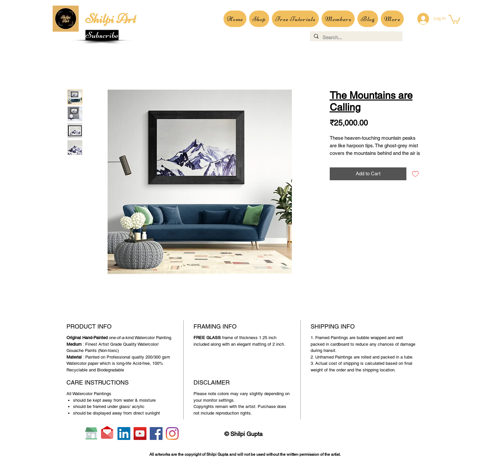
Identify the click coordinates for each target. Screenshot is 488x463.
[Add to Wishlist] (415, 173)
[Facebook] (156, 433)
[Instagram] (172, 433)
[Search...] (355, 37)
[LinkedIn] (123, 433)
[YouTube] (140, 433)
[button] (102, 35)
